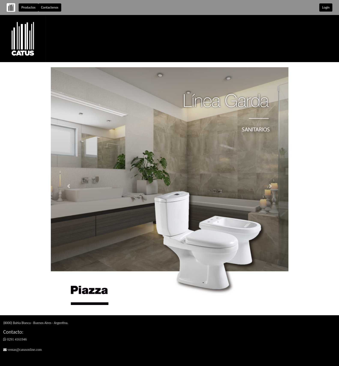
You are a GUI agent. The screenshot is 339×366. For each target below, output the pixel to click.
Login (326, 7)
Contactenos (49, 7)
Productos (28, 7)
